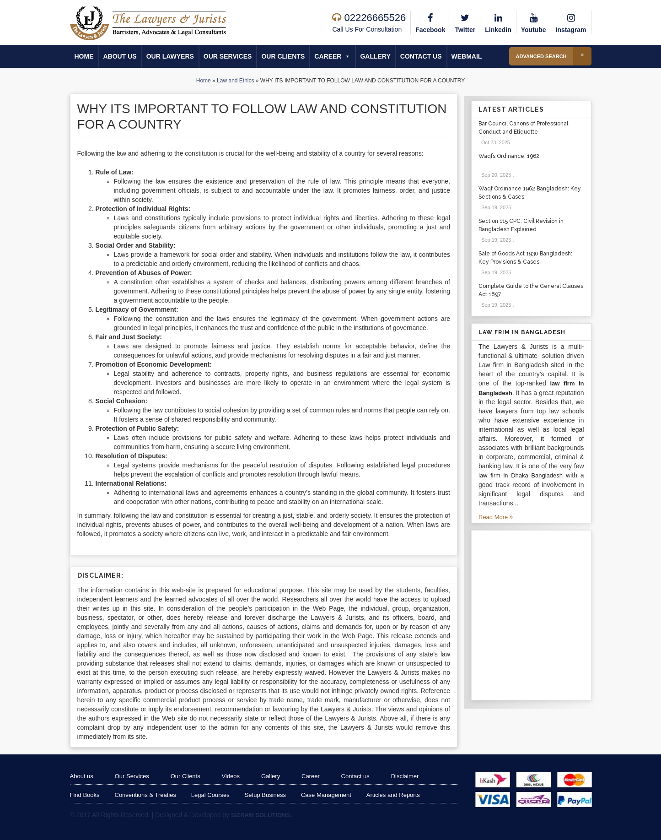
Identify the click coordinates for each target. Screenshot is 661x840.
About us (120, 56)
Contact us (421, 56)
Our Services (228, 56)
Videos (231, 776)
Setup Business (265, 794)
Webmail (466, 56)
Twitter (465, 22)
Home (84, 56)
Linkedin (498, 22)
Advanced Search (553, 56)
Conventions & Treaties (145, 794)
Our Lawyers (170, 56)
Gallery (375, 56)
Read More (495, 517)
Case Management (326, 794)
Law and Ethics (235, 80)
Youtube (533, 22)
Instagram (571, 22)
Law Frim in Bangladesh (521, 332)
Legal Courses (210, 794)
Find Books (85, 794)
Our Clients (283, 56)
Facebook (430, 22)
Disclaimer (405, 776)
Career (332, 56)
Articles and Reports (393, 794)
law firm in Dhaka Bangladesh (520, 475)
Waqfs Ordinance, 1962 (508, 156)
